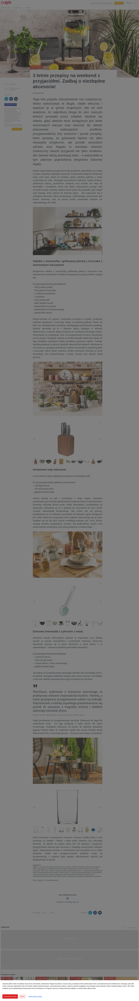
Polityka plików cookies (35, 996)
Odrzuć (22, 996)
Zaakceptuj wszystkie (10, 996)
